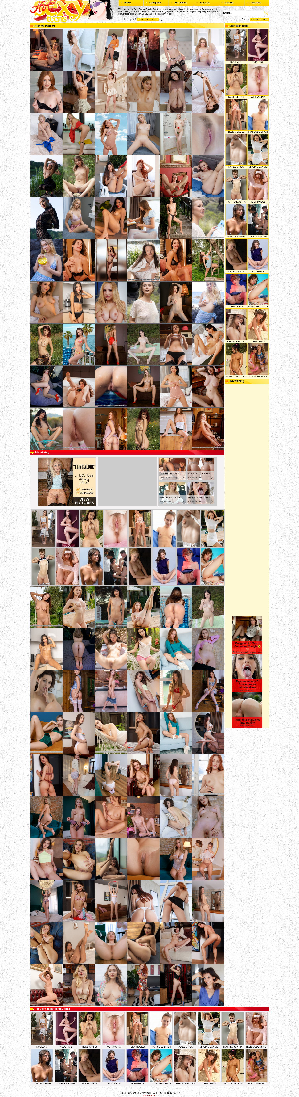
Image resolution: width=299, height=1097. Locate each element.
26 (151, 19)
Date (265, 19)
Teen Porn (255, 2)
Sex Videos (181, 2)
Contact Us (149, 1095)
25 (146, 19)
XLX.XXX (205, 2)
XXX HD (229, 2)
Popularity (256, 19)
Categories (155, 2)
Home (127, 2)
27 (156, 19)
